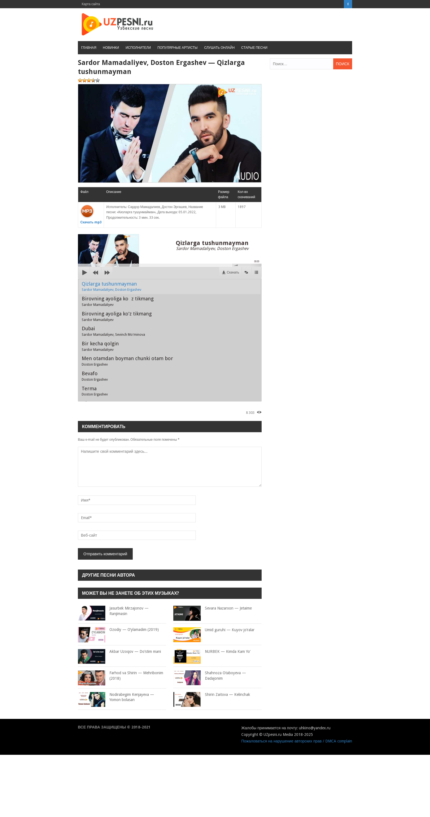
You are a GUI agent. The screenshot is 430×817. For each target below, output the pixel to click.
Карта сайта (91, 4)
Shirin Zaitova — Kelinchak (211, 695)
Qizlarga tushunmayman (111, 286)
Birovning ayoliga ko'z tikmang (117, 316)
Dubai (113, 331)
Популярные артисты (177, 48)
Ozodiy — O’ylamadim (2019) (118, 630)
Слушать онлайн (219, 48)
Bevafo (95, 376)
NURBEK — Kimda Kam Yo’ (211, 651)
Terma (95, 391)
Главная (88, 48)
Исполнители (138, 48)
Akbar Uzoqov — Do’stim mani (119, 651)
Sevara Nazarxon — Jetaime (212, 608)
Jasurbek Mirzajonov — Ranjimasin (113, 611)
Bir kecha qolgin (100, 346)
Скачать (233, 272)
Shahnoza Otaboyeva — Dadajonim (209, 675)
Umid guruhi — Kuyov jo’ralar (213, 630)
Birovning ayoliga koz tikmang (118, 301)
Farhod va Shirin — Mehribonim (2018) (120, 675)
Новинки (111, 48)
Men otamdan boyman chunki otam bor (127, 360)
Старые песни (254, 48)
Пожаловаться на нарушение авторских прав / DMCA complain (296, 741)
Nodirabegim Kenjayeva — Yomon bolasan (116, 697)
